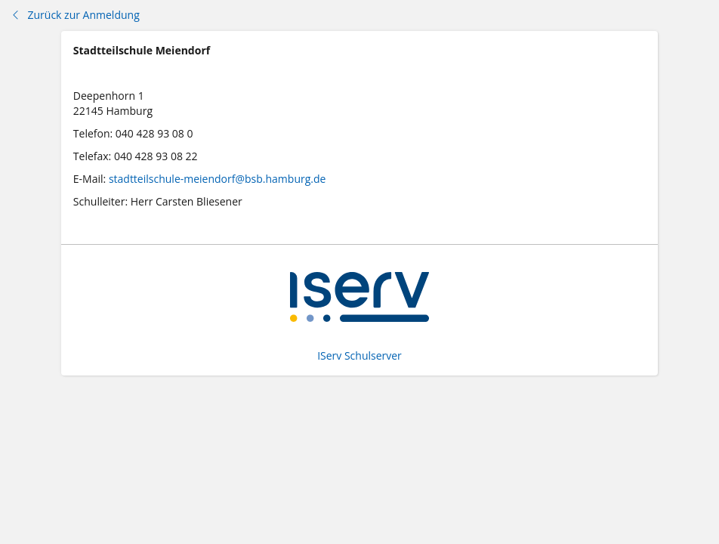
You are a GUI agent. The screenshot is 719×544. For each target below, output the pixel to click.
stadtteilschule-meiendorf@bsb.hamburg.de (217, 179)
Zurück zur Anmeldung (75, 15)
